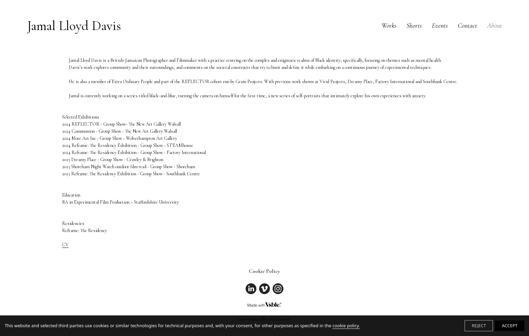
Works (389, 26)
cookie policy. (346, 325)
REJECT (479, 325)
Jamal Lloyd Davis (74, 26)
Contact (467, 26)
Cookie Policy (264, 271)
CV (65, 245)
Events (440, 26)
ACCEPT (510, 325)
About (494, 26)
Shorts (414, 26)
